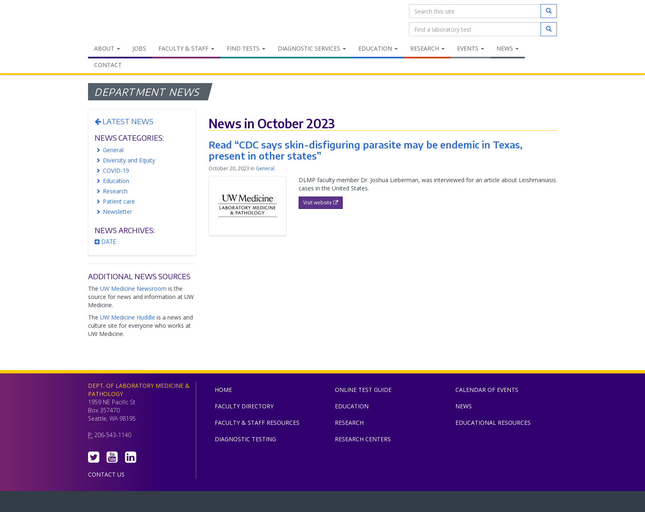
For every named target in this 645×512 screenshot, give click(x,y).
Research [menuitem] (427, 48)
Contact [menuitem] (108, 65)
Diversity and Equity (129, 160)
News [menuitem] (508, 48)
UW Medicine (254, 503)
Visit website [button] (320, 202)
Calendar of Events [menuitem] (486, 390)
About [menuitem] (107, 48)
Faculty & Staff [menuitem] (186, 48)
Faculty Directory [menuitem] (244, 406)
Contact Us (106, 474)
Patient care (119, 201)
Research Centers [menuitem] (363, 439)
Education (116, 181)
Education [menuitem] (378, 48)
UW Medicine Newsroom (133, 288)
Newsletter (117, 211)
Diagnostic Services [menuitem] (312, 48)
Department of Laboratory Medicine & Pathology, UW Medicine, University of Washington (130, 20)
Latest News (124, 121)
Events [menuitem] (470, 48)
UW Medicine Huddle (127, 317)
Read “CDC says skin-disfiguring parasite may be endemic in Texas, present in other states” (365, 149)
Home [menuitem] (223, 390)
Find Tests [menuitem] (246, 48)
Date (105, 241)
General (113, 150)
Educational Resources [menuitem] (493, 422)
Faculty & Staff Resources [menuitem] (257, 422)
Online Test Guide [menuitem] (363, 390)
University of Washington (357, 503)
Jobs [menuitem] (139, 48)
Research (115, 191)
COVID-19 (116, 170)
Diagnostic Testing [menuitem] (245, 439)
